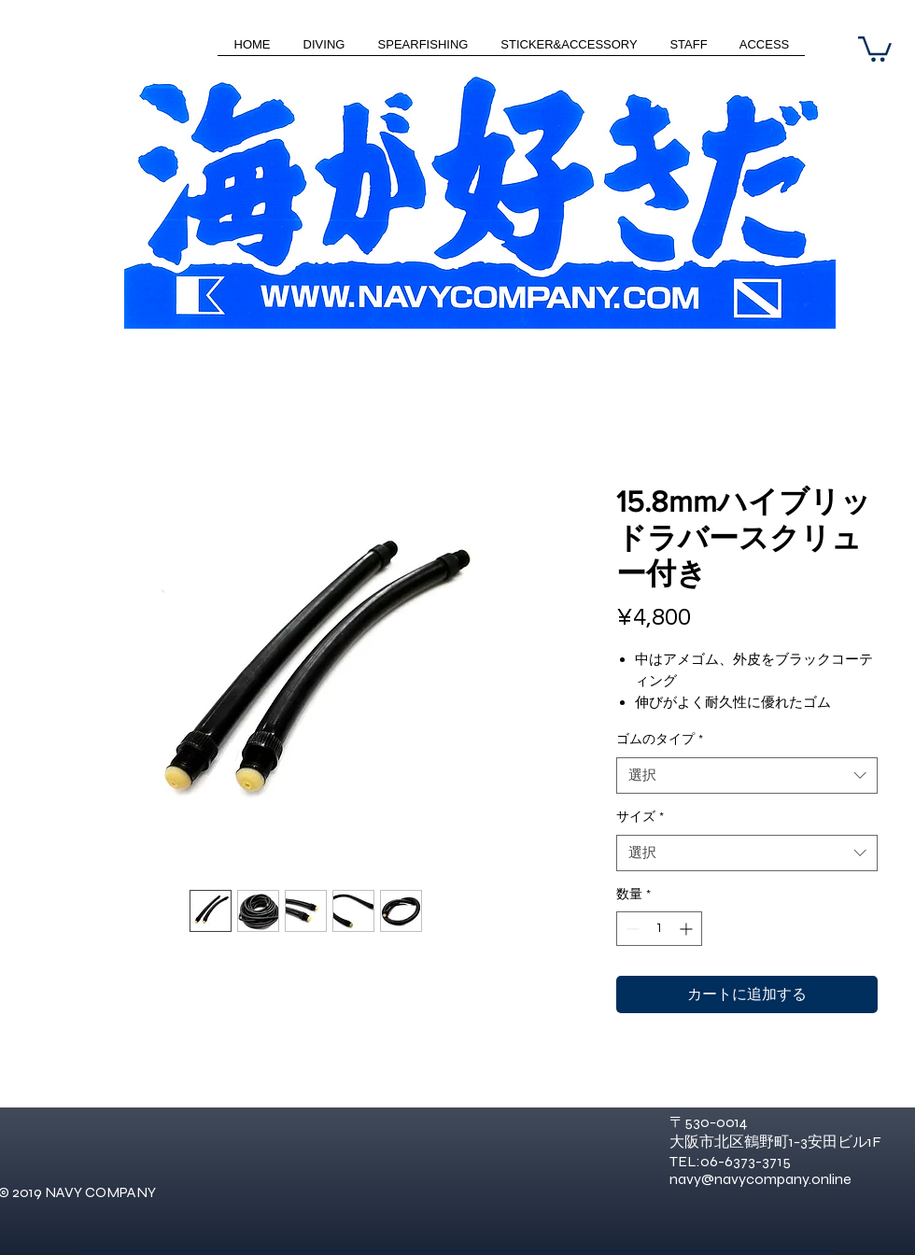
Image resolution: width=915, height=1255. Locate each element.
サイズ (640, 817)
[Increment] (687, 928)
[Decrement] (630, 928)
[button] (875, 48)
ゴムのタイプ (659, 739)
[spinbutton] (659, 928)
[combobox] (747, 775)
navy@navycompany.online (760, 1179)
